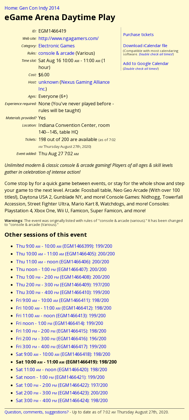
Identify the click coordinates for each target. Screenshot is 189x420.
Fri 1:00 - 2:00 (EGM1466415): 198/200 (61, 331)
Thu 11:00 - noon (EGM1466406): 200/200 (62, 262)
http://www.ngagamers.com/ (68, 38)
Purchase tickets (138, 34)
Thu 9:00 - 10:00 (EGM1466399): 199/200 (64, 246)
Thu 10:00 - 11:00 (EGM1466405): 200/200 (65, 254)
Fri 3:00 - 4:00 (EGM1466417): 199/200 (61, 346)
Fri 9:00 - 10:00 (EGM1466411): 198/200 (62, 300)
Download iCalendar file (145, 45)
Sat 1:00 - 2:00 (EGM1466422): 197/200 (62, 385)
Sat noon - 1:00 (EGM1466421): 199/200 (60, 377)
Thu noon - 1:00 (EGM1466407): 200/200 (61, 269)
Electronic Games (56, 46)
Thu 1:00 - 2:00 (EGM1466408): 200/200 (63, 277)
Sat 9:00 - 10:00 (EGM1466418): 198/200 (63, 354)
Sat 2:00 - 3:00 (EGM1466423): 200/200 (62, 393)
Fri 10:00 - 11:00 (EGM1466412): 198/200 (63, 308)
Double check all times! (156, 54)
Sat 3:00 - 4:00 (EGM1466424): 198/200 (62, 400)
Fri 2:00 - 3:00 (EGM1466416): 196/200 (61, 338)
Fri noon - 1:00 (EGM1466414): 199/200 (59, 323)
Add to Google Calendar (146, 63)
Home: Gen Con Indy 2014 (32, 8)
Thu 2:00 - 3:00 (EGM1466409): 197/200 (63, 285)
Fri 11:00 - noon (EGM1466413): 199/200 (61, 315)
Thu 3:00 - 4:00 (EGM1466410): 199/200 (63, 292)
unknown (48, 82)
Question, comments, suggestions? (36, 412)
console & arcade (56, 53)
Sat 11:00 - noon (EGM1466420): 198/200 (61, 369)
